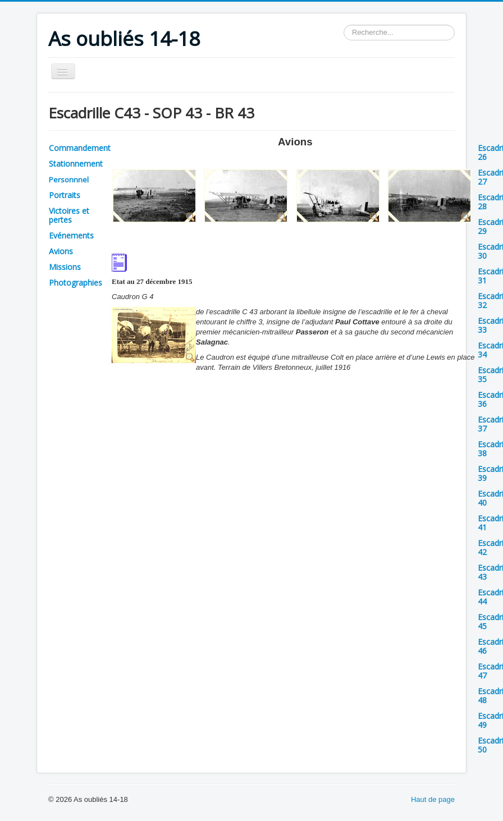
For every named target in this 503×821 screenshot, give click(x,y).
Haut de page (433, 799)
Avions (61, 251)
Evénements (71, 235)
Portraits (64, 195)
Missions (65, 267)
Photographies (75, 282)
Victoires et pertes (69, 215)
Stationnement (76, 163)
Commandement (80, 148)
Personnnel (69, 180)
